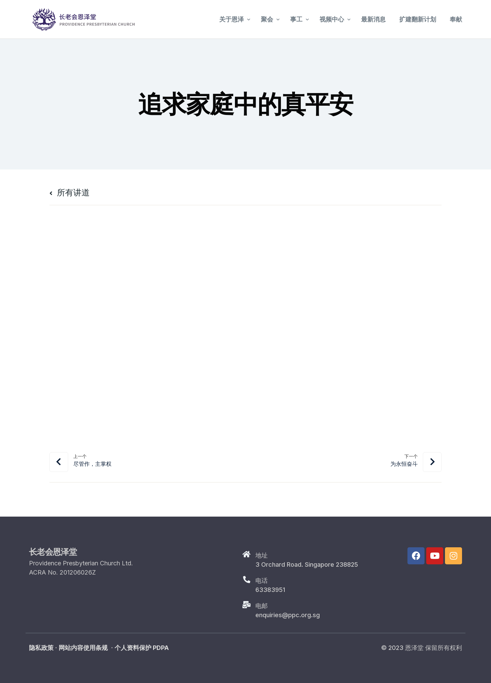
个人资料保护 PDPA (142, 647)
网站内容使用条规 (83, 647)
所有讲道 (69, 192)
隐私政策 (41, 647)
